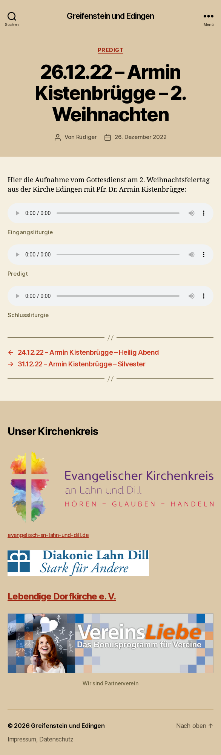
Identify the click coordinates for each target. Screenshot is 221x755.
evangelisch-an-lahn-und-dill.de (48, 535)
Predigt (111, 50)
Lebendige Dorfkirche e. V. (62, 596)
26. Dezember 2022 (141, 136)
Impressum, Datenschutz (41, 739)
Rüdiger (86, 136)
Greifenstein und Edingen (110, 16)
